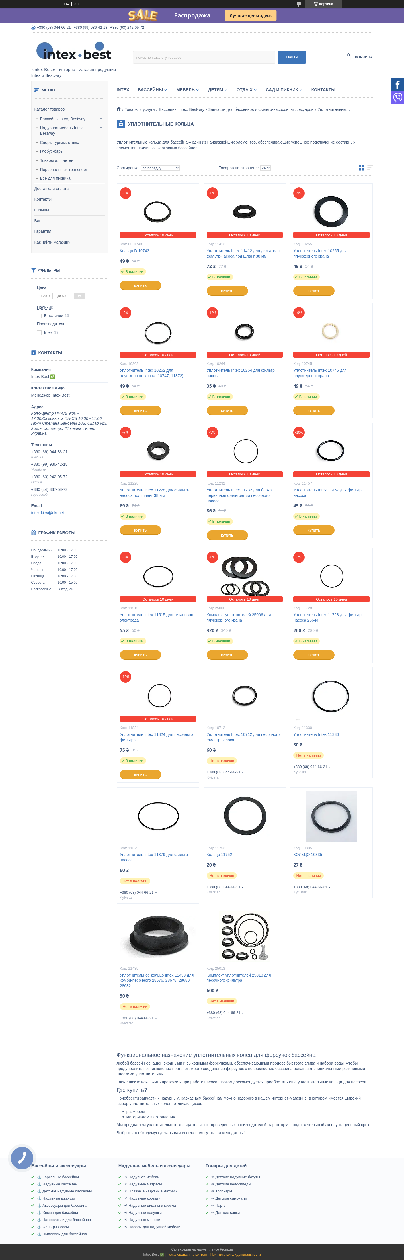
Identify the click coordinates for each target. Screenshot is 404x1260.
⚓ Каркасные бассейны (58, 1177)
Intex (123, 89)
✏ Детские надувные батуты (235, 1177)
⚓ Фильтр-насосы (53, 1227)
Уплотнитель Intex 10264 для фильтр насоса (241, 373)
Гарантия (43, 231)
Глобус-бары (51, 151)
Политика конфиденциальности (235, 1255)
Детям (215, 89)
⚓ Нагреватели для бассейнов (64, 1220)
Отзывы (41, 210)
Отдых (245, 89)
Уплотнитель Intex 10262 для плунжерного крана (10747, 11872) (151, 373)
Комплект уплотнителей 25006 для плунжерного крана (239, 617)
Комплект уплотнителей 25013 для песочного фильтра (239, 978)
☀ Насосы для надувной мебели (152, 1227)
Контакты (43, 199)
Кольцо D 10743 (134, 250)
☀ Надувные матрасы (143, 1184)
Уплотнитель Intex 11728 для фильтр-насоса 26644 (328, 617)
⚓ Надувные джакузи (56, 1198)
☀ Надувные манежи (142, 1220)
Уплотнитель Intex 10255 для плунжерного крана (320, 253)
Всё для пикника (55, 178)
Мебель (185, 89)
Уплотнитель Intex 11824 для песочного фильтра (156, 737)
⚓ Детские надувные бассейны (64, 1191)
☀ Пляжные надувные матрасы (151, 1191)
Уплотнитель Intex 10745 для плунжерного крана (320, 373)
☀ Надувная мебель (141, 1177)
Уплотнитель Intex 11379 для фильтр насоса (154, 857)
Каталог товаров (49, 109)
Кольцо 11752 (219, 854)
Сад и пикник (282, 89)
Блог (38, 220)
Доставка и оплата (51, 188)
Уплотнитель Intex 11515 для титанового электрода (157, 617)
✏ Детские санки (225, 1212)
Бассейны (150, 89)
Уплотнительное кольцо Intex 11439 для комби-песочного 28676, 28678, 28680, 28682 (157, 980)
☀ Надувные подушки (143, 1212)
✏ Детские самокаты (229, 1198)
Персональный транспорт (64, 169)
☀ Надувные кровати (142, 1198)
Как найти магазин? (52, 242)
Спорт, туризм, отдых (59, 142)
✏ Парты (218, 1205)
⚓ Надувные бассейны (57, 1184)
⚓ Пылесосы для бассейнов (62, 1234)
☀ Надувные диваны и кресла (150, 1205)
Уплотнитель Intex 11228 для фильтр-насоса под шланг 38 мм (154, 493)
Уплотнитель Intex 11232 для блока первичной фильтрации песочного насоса (239, 495)
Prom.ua (226, 1249)
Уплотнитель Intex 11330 (316, 734)
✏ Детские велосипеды (231, 1184)
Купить (140, 285)
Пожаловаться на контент (187, 1255)
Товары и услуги (140, 109)
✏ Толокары (221, 1191)
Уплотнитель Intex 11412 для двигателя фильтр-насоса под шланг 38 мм (243, 253)
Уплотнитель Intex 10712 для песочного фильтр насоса (243, 737)
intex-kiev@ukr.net (47, 512)
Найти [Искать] (292, 57)
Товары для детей (56, 160)
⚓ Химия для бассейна (57, 1212)
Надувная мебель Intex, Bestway (62, 131)
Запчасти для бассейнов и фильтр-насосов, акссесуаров (260, 109)
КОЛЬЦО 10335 (307, 854)
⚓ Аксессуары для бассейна (62, 1205)
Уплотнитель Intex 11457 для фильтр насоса (327, 493)
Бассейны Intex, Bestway (62, 119)
